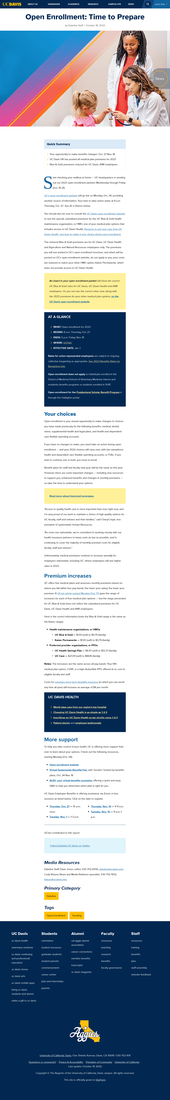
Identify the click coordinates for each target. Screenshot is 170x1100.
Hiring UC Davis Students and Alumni (23, 992)
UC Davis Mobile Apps (23, 983)
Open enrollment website (64, 765)
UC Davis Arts (18, 976)
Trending (77, 915)
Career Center (48, 974)
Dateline (51, 896)
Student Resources (51, 947)
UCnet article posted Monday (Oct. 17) (78, 593)
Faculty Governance (111, 967)
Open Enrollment (56, 915)
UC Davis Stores (20, 969)
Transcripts (77, 965)
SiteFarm (100, 1080)
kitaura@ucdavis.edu (55, 879)
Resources (106, 940)
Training (135, 947)
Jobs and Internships (52, 981)
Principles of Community (99, 1062)
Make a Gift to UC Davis (24, 1000)
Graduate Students (51, 954)
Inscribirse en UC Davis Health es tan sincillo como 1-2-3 (85, 718)
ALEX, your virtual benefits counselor (71, 780)
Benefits (105, 961)
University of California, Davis (55, 1055)
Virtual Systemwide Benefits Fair (68, 770)
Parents (45, 988)
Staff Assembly (139, 967)
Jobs (133, 961)
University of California (127, 1062)
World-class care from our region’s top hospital (79, 707)
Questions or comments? (42, 1062)
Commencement (50, 967)
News (131, 4)
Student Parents (50, 961)
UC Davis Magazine (81, 972)
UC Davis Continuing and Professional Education (22, 958)
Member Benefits (80, 958)
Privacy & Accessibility (71, 1062)
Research (93, 4)
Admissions (54, 4)
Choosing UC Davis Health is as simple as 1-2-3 (80, 712)
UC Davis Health (20, 940)
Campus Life (114, 4)
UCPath (67, 343)
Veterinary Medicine (22, 947)
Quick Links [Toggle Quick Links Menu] (160, 4)
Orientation (47, 940)
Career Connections (81, 952)
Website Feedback (141, 974)
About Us (33, 4)
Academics (73, 4)
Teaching (106, 947)
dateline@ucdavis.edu (111, 869)
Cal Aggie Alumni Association (80, 943)
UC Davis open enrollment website (106, 213)
